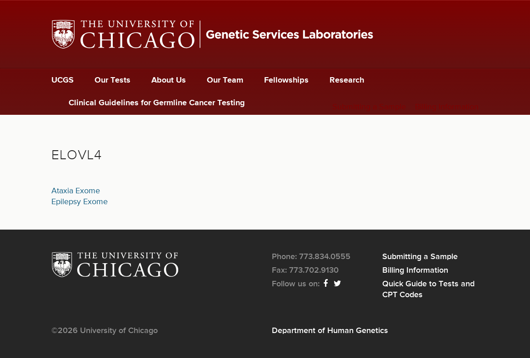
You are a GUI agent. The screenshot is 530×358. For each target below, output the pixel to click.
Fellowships (286, 80)
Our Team (225, 80)
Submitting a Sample (369, 107)
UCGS (62, 80)
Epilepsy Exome (79, 202)
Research (347, 80)
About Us (168, 80)
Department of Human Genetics (330, 331)
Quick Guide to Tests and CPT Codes (428, 289)
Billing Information (447, 107)
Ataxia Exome (75, 191)
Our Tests (112, 80)
